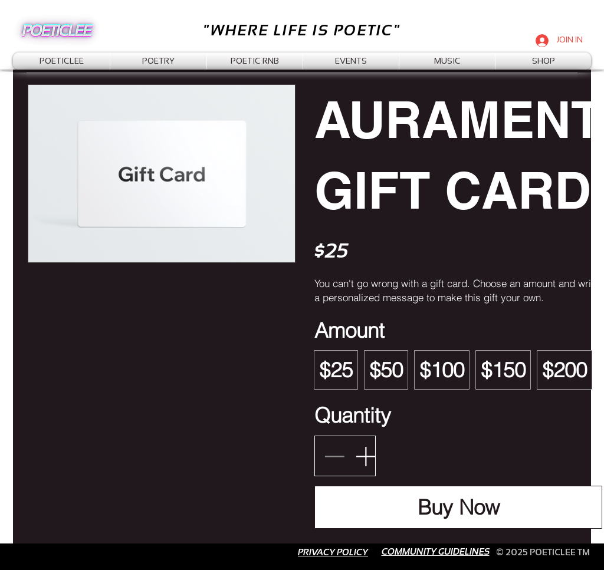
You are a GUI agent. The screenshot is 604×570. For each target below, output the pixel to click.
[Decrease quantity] (334, 456)
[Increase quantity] (365, 456)
